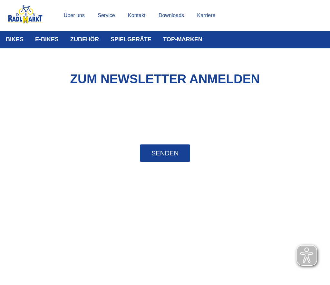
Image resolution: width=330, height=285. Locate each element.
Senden (165, 153)
